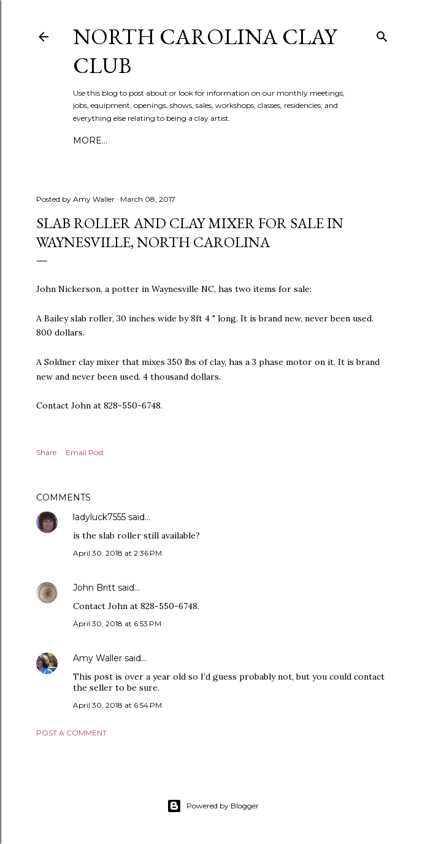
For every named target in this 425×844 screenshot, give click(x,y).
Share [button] (46, 452)
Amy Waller (97, 658)
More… (90, 140)
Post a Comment (71, 732)
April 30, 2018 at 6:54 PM (117, 705)
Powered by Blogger (213, 806)
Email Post (85, 452)
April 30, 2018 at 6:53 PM (117, 623)
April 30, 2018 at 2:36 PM (117, 553)
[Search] (382, 34)
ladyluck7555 (99, 517)
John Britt (94, 587)
